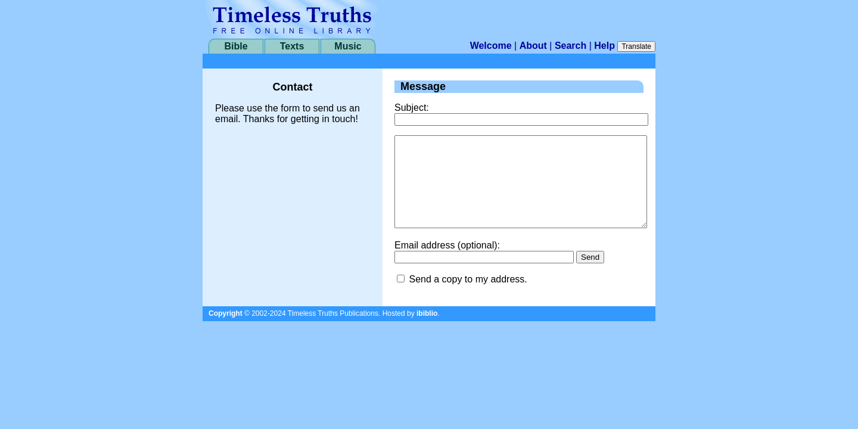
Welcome (491, 46)
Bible (235, 46)
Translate (636, 46)
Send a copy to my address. (468, 297)
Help (604, 46)
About (533, 46)
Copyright (226, 331)
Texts (292, 46)
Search (570, 46)
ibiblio (426, 331)
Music (347, 46)
